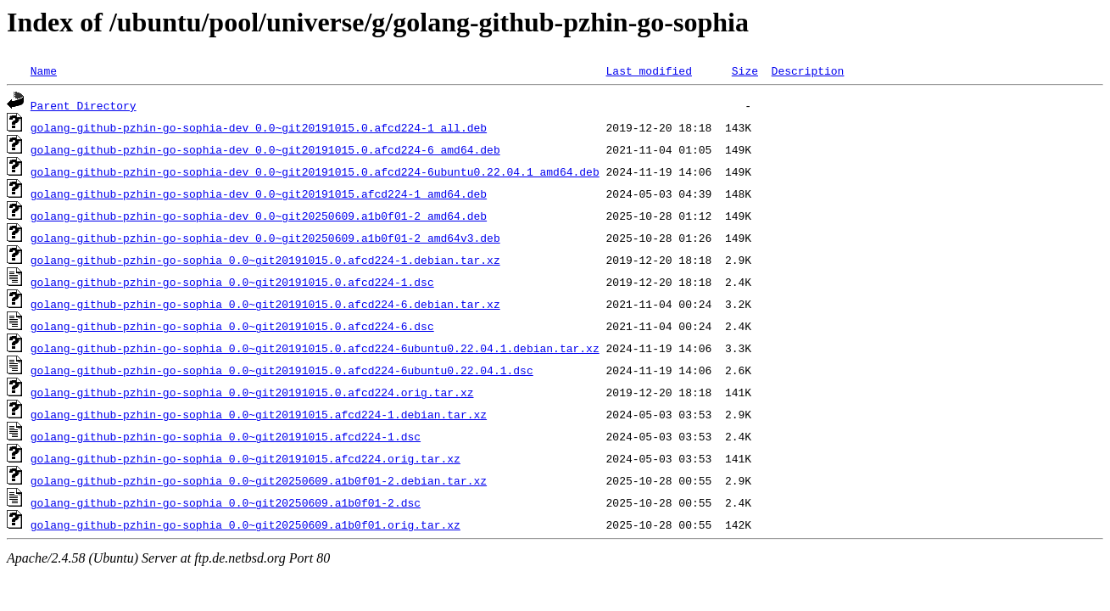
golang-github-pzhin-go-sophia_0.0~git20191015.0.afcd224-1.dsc (232, 281)
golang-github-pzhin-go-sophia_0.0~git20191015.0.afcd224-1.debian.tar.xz (265, 259)
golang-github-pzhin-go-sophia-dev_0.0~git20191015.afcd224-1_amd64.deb (259, 193)
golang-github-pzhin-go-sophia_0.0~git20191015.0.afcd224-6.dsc (232, 326)
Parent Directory (84, 105)
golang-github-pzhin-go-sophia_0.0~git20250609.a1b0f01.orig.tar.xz (245, 524)
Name (44, 70)
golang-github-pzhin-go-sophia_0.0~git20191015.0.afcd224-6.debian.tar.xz (265, 303)
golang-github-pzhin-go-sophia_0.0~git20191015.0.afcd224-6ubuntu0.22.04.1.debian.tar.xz (315, 348)
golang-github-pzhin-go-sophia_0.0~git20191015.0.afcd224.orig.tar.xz (252, 392)
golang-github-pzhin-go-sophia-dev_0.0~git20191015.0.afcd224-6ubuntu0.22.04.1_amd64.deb (315, 171)
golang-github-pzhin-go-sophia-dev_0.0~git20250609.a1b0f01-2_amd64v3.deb (265, 237)
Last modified (648, 70)
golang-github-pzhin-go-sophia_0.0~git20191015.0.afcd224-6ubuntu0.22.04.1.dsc (282, 370)
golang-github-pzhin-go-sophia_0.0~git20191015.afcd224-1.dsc (226, 436)
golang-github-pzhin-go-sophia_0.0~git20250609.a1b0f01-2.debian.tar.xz (259, 480)
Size (745, 70)
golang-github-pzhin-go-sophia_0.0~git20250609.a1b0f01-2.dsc (226, 502)
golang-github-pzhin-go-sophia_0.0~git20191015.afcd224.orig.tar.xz (245, 458)
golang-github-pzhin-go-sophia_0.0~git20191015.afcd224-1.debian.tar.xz (259, 414)
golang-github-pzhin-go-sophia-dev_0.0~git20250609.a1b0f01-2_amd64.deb (259, 215)
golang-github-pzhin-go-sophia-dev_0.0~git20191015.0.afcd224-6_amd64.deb (265, 149)
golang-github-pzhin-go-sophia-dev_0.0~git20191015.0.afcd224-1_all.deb (259, 127)
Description (807, 70)
